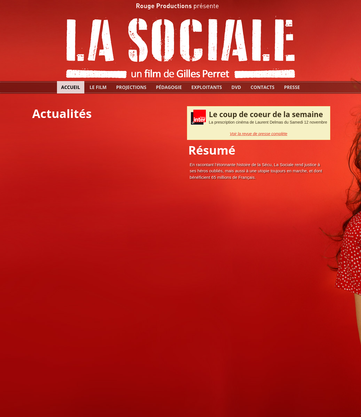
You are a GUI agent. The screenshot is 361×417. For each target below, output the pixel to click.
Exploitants (206, 87)
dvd (236, 87)
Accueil (70, 87)
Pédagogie (169, 87)
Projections (131, 87)
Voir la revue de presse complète (258, 133)
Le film (98, 87)
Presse (292, 87)
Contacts (263, 87)
